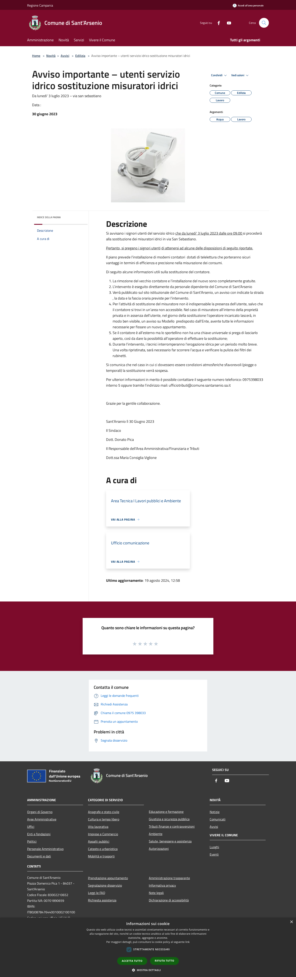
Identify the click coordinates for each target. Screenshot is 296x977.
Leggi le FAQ (96, 892)
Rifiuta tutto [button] (164, 960)
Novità (51, 55)
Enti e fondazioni (39, 834)
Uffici (30, 826)
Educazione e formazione (166, 811)
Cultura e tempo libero (103, 819)
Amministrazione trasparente (169, 878)
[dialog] (148, 947)
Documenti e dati (39, 856)
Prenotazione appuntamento (108, 878)
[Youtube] (227, 22)
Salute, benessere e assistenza (170, 841)
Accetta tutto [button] (132, 961)
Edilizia (80, 55)
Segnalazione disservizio (105, 885)
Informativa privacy (162, 885)
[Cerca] (264, 23)
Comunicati (217, 819)
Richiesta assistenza (102, 900)
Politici (32, 841)
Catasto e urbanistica (103, 848)
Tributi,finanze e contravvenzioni (172, 826)
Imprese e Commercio (103, 834)
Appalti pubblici (98, 841)
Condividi (219, 75)
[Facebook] (217, 22)
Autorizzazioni (159, 848)
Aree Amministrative (41, 819)
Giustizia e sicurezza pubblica (169, 819)
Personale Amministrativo (45, 848)
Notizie (215, 811)
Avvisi (65, 55)
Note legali (156, 892)
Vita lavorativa (98, 826)
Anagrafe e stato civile (103, 811)
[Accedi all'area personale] (248, 5)
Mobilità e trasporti (101, 856)
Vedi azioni (240, 75)
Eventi (214, 854)
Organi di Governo (39, 811)
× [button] (291, 922)
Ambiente (155, 833)
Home (36, 55)
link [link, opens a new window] (187, 942)
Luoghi (214, 847)
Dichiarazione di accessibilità (169, 900)
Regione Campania (40, 5)
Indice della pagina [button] (49, 217)
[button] (148, 970)
